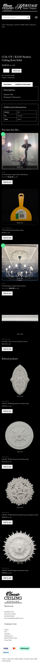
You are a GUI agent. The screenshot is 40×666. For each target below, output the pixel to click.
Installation (7, 634)
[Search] (28, 17)
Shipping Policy (8, 636)
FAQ (5, 632)
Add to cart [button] (7, 182)
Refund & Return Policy (10, 638)
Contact (6, 630)
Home (3, 25)
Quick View (20, 167)
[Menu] (36, 17)
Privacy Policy (8, 640)
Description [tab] (8, 84)
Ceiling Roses (9, 25)
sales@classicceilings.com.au (15, 618)
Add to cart (16, 71)
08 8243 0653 (10, 616)
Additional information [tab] (23, 84)
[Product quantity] (6, 71)
